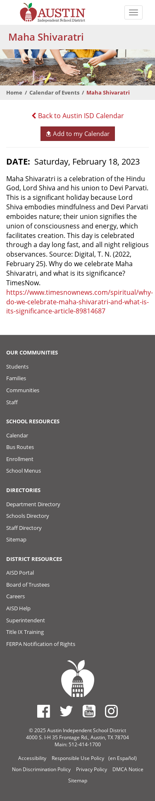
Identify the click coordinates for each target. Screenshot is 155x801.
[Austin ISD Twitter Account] (66, 711)
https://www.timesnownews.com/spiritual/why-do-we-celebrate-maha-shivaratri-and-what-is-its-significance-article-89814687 (79, 302)
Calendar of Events (54, 92)
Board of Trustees (28, 584)
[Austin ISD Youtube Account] (89, 711)
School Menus (23, 470)
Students (17, 366)
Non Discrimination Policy (41, 769)
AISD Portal (20, 572)
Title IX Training (25, 632)
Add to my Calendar (77, 133)
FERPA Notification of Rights (40, 644)
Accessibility (32, 758)
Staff (12, 402)
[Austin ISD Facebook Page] (43, 711)
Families (16, 378)
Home (14, 92)
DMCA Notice (127, 769)
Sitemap (16, 539)
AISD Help (18, 608)
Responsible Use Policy (78, 758)
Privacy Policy (91, 769)
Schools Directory (27, 515)
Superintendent (25, 620)
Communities (22, 390)
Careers (15, 596)
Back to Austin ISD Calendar (77, 115)
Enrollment (19, 459)
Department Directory (33, 504)
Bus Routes (20, 447)
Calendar (17, 435)
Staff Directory (24, 528)
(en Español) (122, 758)
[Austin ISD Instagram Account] (111, 711)
